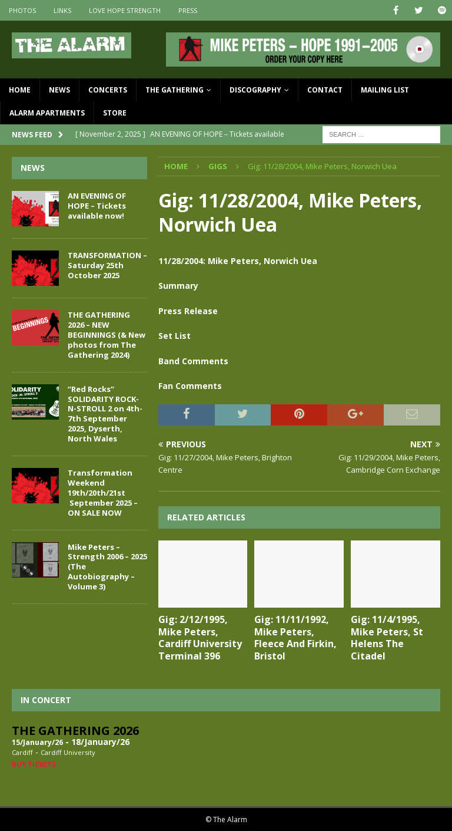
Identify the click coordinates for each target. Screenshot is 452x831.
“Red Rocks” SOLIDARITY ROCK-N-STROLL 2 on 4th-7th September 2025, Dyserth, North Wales (105, 414)
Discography (255, 90)
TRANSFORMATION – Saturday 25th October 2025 (107, 265)
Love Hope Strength (125, 10)
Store (115, 113)
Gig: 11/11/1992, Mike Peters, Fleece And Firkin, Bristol (295, 637)
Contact (325, 90)
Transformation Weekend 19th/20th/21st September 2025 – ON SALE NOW (103, 492)
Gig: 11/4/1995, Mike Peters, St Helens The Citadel (387, 637)
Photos (22, 10)
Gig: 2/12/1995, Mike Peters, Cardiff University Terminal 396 (200, 637)
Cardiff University (68, 752)
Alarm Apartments (47, 113)
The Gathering (174, 90)
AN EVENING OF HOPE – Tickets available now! (97, 205)
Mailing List (385, 90)
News (59, 90)
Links (62, 10)
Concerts (107, 90)
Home (20, 90)
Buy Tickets (34, 764)
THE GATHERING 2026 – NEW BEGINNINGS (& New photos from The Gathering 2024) (106, 334)
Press (187, 10)
